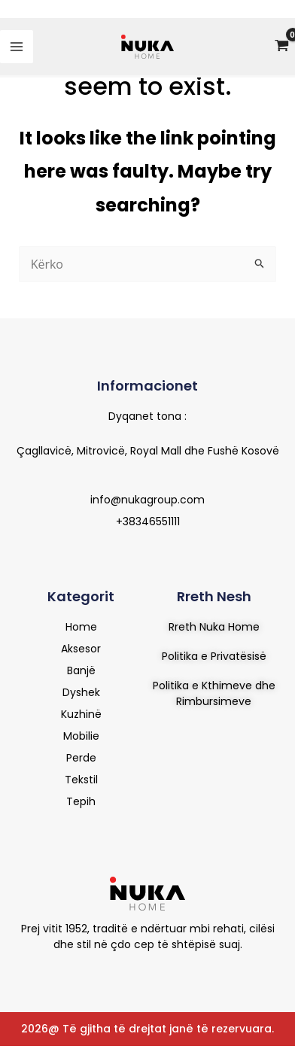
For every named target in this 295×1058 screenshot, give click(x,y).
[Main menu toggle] (16, 46)
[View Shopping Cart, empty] (281, 47)
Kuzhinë (81, 714)
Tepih (81, 801)
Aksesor (81, 648)
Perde (81, 757)
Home (81, 626)
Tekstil (81, 779)
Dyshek (81, 692)
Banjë (81, 670)
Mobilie (81, 735)
